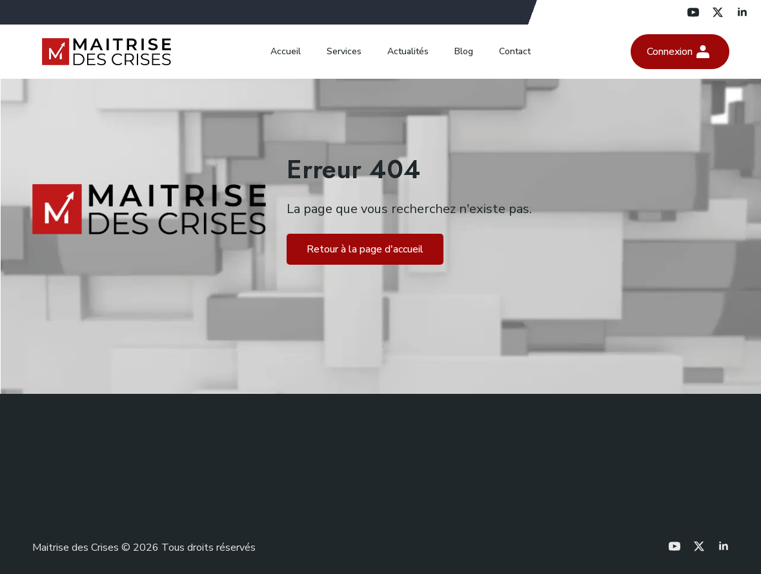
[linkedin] (742, 12)
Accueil (285, 51)
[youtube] (693, 12)
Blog (463, 51)
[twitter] (718, 12)
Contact (515, 51)
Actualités (408, 51)
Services (344, 51)
